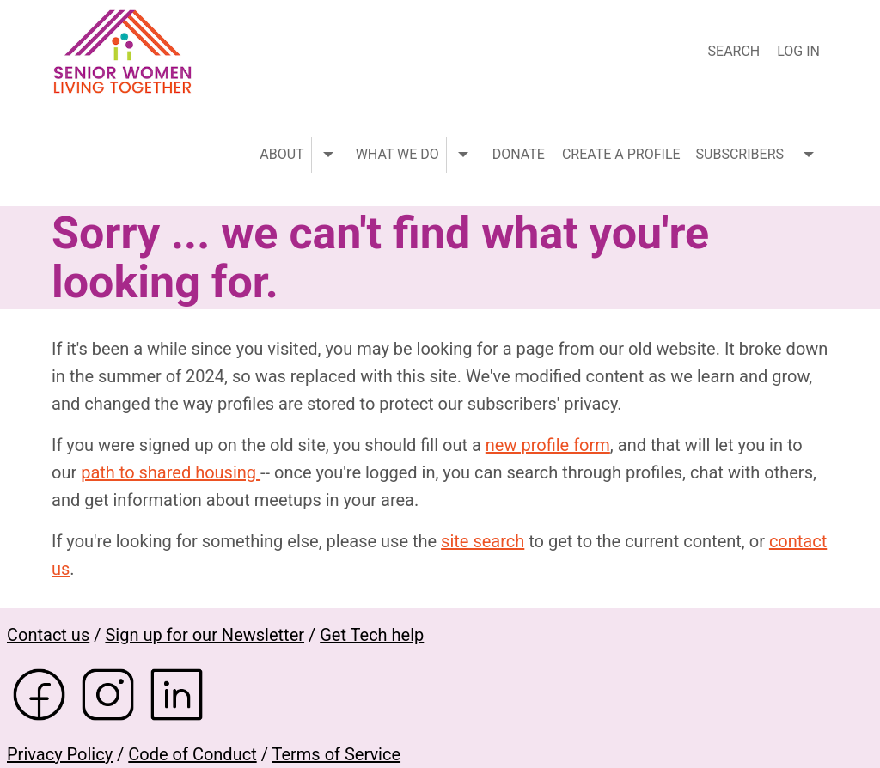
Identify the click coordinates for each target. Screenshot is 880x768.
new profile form (548, 445)
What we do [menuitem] (397, 154)
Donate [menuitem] (518, 154)
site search (482, 541)
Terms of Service (336, 754)
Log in (798, 51)
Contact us (48, 635)
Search (734, 51)
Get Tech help (372, 635)
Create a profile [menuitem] (621, 154)
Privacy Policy (60, 754)
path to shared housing (170, 472)
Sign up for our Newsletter (204, 635)
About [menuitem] (281, 154)
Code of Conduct (192, 754)
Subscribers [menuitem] (740, 154)
